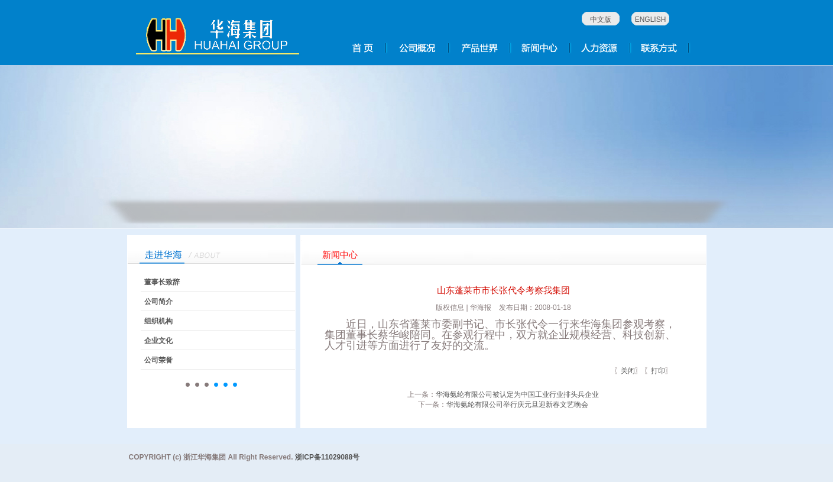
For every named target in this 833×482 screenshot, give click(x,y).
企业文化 (158, 341)
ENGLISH (650, 19)
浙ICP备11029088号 (327, 457)
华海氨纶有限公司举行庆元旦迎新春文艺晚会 (517, 404)
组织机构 (158, 321)
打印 (658, 371)
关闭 (628, 371)
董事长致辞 (162, 282)
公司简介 (158, 301)
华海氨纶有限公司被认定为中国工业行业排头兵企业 (517, 394)
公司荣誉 (158, 360)
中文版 (600, 19)
